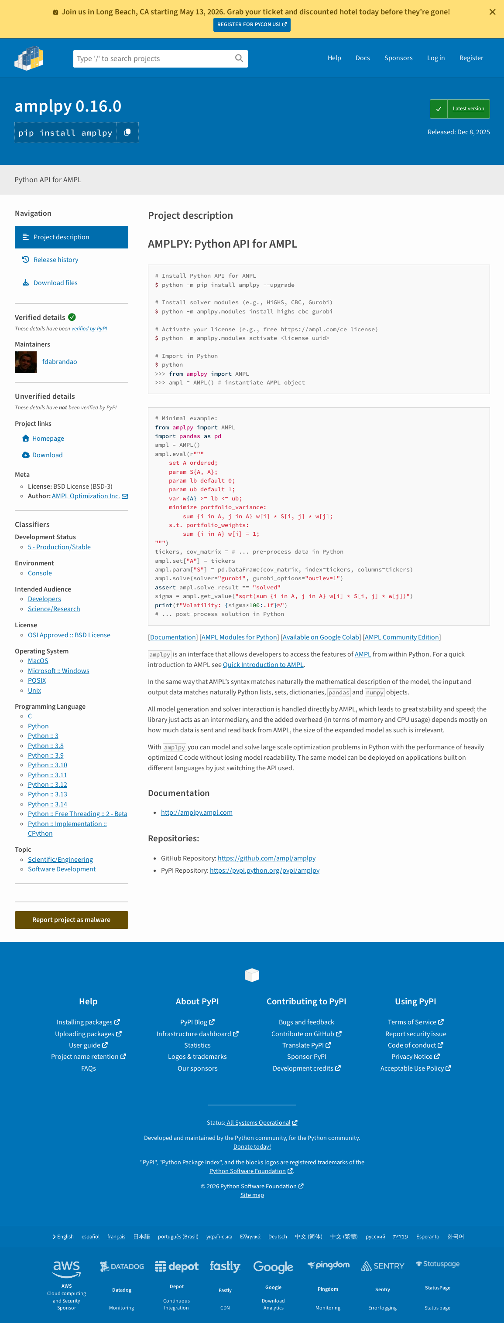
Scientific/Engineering (60, 859)
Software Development (62, 869)
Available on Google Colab (321, 637)
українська (219, 1237)
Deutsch (277, 1237)
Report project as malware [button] (71, 920)
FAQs (88, 1068)
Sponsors (398, 58)
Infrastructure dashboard (194, 1034)
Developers (44, 599)
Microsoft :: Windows (58, 671)
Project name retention (85, 1056)
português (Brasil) (178, 1237)
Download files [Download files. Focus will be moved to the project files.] (49, 283)
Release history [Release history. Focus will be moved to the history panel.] (49, 260)
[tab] (71, 237)
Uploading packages (84, 1034)
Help (334, 58)
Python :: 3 (43, 736)
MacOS (38, 661)
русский (375, 1237)
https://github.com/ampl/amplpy (266, 858)
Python (38, 726)
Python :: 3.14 (47, 804)
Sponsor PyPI (306, 1056)
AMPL (363, 654)
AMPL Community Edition (402, 637)
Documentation (173, 637)
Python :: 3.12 (47, 784)
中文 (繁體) (344, 1237)
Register (471, 58)
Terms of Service (412, 1022)
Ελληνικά (250, 1237)
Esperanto (427, 1237)
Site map (252, 1195)
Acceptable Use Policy (412, 1068)
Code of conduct (412, 1045)
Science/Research (54, 609)
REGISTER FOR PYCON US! (249, 24)
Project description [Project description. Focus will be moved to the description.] (55, 237)
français (116, 1237)
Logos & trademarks (197, 1056)
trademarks (333, 1162)
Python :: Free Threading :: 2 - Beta (77, 814)
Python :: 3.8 (46, 746)
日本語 (141, 1237)
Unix (34, 690)
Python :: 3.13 (47, 794)
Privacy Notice (411, 1056)
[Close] (492, 12)
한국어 (455, 1237)
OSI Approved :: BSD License (69, 635)
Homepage (42, 438)
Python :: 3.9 (46, 755)
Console (40, 573)
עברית (400, 1237)
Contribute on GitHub (302, 1034)
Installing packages (85, 1022)
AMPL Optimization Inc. (86, 496)
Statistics (197, 1045)
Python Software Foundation (247, 1171)
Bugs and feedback (306, 1022)
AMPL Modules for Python (239, 637)
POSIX (37, 680)
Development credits (303, 1068)
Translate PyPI (303, 1045)
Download (42, 455)
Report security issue (415, 1034)
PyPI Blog (193, 1022)
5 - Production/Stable (59, 547)
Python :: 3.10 (47, 765)
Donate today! (252, 1146)
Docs (363, 58)
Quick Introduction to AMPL (263, 665)
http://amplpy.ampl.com (197, 812)
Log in (436, 58)
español (90, 1237)
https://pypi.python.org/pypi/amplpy (264, 870)
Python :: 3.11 (47, 775)
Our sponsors (198, 1068)
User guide (84, 1045)
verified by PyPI (89, 329)
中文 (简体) (308, 1237)
